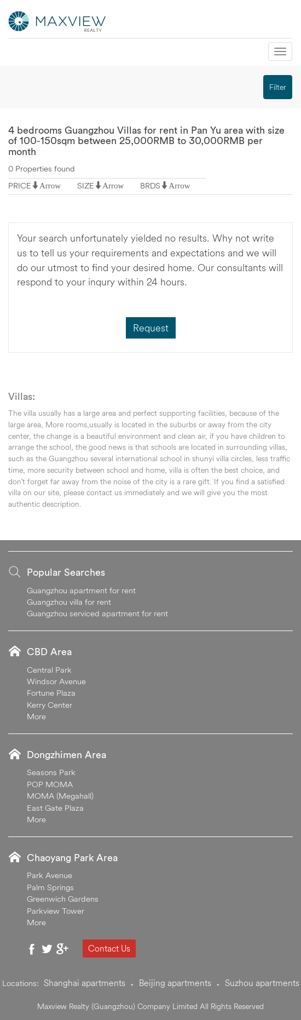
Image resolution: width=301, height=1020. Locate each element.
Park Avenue (49, 875)
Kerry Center (49, 705)
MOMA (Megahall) (60, 795)
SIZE (85, 185)
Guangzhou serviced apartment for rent (97, 613)
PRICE (19, 185)
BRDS (150, 185)
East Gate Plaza (55, 808)
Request (151, 328)
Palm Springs (50, 887)
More (36, 716)
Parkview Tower (55, 911)
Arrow (50, 185)
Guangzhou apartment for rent (81, 590)
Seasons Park (51, 772)
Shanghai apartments (84, 982)
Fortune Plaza (51, 692)
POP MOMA (50, 784)
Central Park (49, 669)
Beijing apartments (175, 982)
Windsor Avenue (56, 681)
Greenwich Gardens (63, 898)
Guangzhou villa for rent (69, 602)
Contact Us (109, 948)
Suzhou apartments (262, 982)
